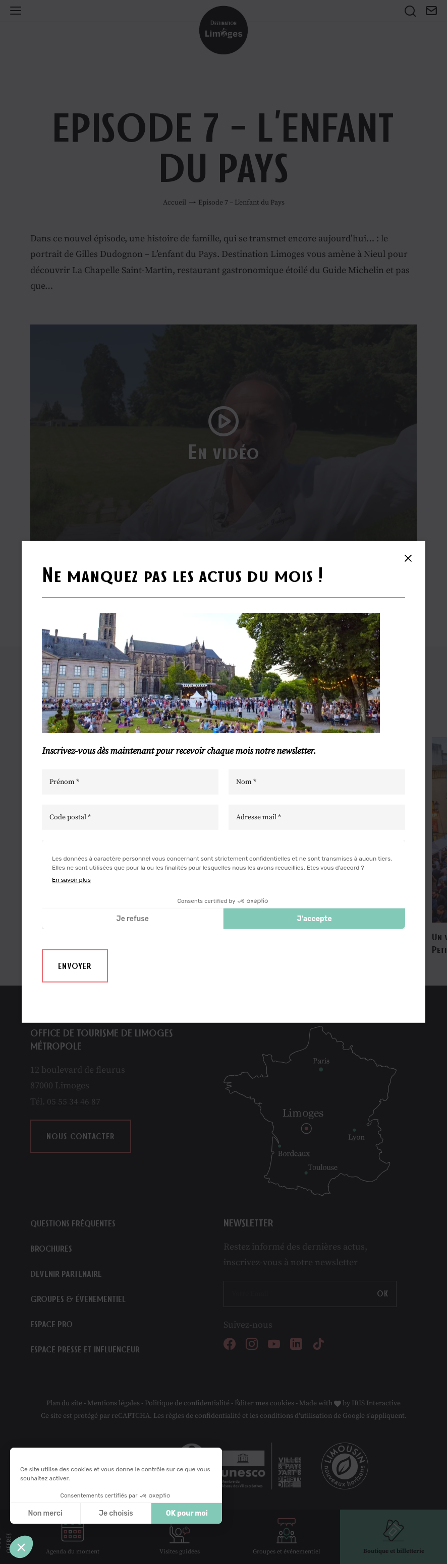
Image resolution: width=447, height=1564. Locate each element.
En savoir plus (71, 879)
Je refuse (133, 918)
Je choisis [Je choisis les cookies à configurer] (116, 1513)
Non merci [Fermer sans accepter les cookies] (45, 1513)
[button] (21, 1547)
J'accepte (314, 918)
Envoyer (75, 965)
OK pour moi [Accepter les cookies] (187, 1513)
